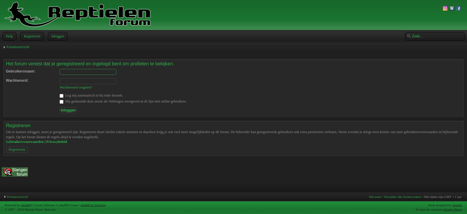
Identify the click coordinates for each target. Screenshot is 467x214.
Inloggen (57, 36)
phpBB (25, 205)
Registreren (31, 36)
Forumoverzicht (18, 47)
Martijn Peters (452, 209)
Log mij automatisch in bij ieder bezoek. (91, 95)
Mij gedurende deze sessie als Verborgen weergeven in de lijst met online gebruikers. (123, 101)
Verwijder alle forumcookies (402, 197)
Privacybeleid (56, 142)
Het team (375, 197)
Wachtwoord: (17, 80)
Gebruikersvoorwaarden (25, 142)
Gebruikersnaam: (20, 71)
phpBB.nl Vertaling (93, 205)
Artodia (457, 205)
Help (9, 36)
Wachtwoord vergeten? (76, 87)
